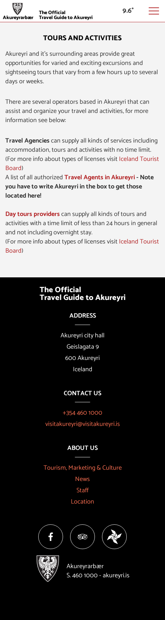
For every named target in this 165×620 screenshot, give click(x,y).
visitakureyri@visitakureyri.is (82, 424)
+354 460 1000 (82, 413)
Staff (82, 490)
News (82, 479)
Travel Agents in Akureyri (99, 177)
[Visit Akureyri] (82, 10)
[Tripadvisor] (82, 536)
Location (82, 501)
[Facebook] (50, 536)
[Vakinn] (114, 536)
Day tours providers (32, 214)
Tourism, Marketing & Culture (83, 468)
